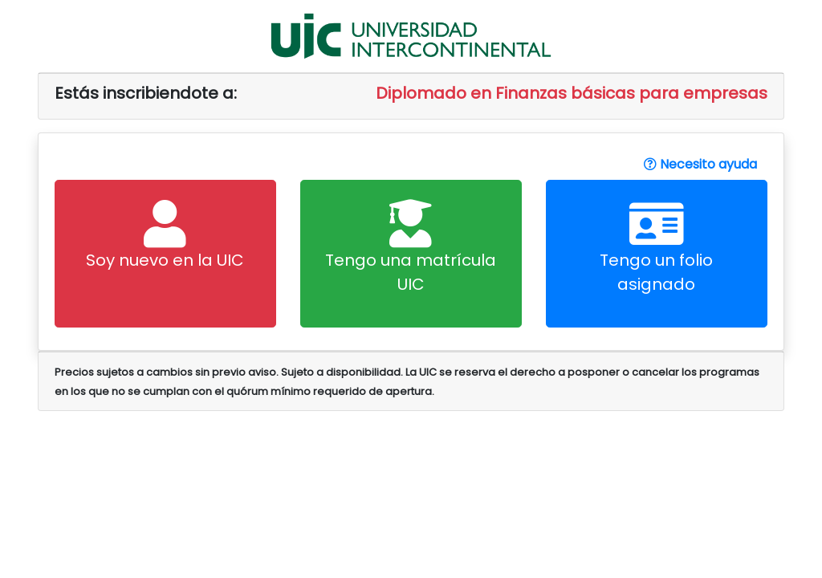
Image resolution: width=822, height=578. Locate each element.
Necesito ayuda (700, 164)
